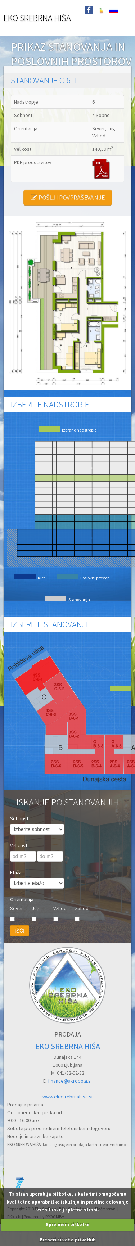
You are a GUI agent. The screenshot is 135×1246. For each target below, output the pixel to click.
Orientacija (21, 899)
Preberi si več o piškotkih (68, 1240)
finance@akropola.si (70, 1081)
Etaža (16, 872)
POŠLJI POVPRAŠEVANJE (67, 197)
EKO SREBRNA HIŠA (37, 17)
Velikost (18, 845)
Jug (36, 908)
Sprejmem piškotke (68, 1225)
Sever (16, 908)
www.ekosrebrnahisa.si (67, 1096)
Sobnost (19, 818)
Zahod (82, 908)
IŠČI (19, 931)
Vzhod (60, 908)
